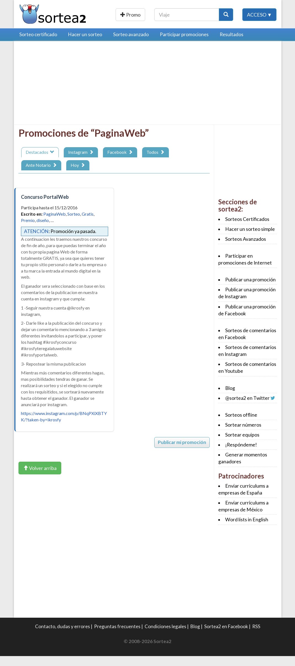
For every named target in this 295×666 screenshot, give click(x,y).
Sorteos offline (241, 425)
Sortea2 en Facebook (226, 636)
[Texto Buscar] (221, 14)
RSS (256, 636)
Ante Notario (41, 175)
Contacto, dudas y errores (62, 636)
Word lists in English (246, 529)
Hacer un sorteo (85, 44)
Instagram (81, 162)
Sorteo (73, 223)
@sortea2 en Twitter (247, 408)
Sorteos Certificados (247, 229)
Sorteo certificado (38, 44)
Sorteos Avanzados (245, 249)
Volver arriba (40, 478)
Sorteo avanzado (131, 44)
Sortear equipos (242, 445)
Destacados (40, 162)
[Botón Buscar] (261, 14)
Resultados (231, 44)
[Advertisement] (64, 94)
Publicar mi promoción (182, 452)
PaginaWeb (54, 223)
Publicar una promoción (150, 15)
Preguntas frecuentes (117, 636)
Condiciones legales (165, 636)
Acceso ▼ (259, 27)
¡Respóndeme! (241, 455)
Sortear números (243, 435)
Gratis (88, 223)
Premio (28, 230)
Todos (155, 162)
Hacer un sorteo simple (250, 239)
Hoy (78, 175)
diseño (42, 230)
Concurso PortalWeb (45, 207)
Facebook (120, 162)
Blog (230, 398)
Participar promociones (184, 44)
